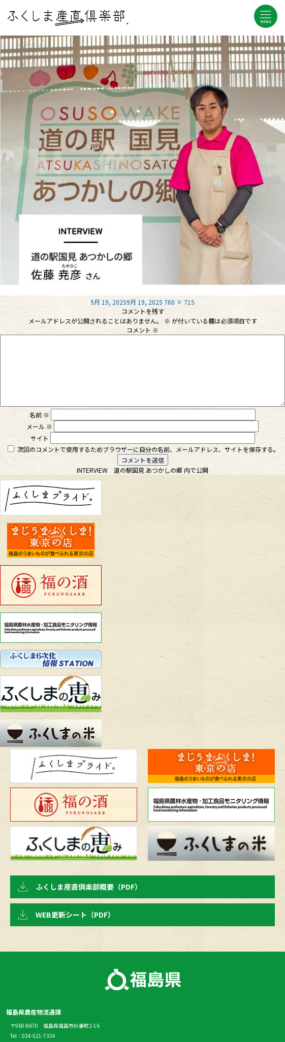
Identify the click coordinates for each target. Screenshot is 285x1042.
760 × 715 (179, 302)
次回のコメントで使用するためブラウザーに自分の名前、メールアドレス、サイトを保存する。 (148, 449)
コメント (142, 329)
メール (39, 426)
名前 (39, 414)
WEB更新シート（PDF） (75, 914)
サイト (39, 438)
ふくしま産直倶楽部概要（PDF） (89, 887)
